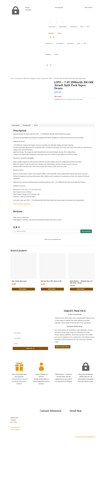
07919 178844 (15, 429)
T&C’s (41, 419)
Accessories (73, 26)
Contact (53, 22)
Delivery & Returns (45, 421)
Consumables (62, 26)
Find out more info (62, 347)
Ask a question (86, 231)
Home (12, 78)
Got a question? (15, 427)
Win (64, 22)
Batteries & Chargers (29, 78)
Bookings (51, 33)
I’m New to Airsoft (45, 416)
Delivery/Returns (44, 22)
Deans (38, 78)
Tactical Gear (74, 428)
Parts (81, 26)
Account (59, 22)
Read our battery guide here (21, 204)
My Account (43, 425)
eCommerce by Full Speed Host (84, 437)
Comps (59, 33)
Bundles (72, 416)
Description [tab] (15, 125)
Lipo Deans (44, 78)
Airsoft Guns (52, 26)
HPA (88, 26)
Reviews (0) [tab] (26, 125)
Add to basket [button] (22, 289)
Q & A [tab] (36, 125)
